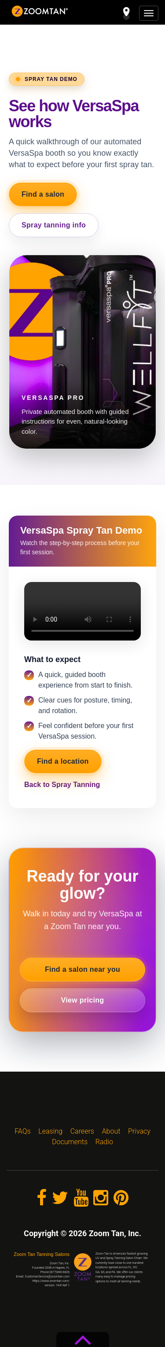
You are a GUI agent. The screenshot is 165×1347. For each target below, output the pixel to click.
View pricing (82, 1000)
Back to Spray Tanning (62, 784)
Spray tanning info (54, 225)
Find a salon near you (82, 969)
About (111, 1131)
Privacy (139, 1131)
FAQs (23, 1131)
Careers (82, 1131)
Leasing (50, 1131)
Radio (104, 1142)
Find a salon (43, 194)
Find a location (63, 761)
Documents (70, 1142)
